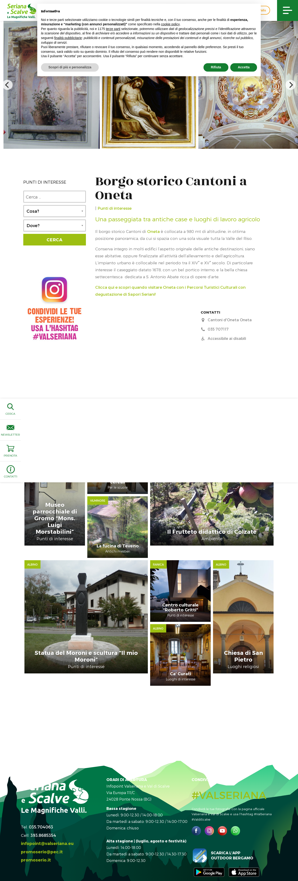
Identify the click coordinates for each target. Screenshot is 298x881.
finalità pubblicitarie (68, 38)
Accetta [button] (244, 67)
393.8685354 (43, 816)
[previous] (7, 85)
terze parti (113, 29)
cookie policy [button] (170, 24)
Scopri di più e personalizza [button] (69, 67)
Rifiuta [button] (216, 67)
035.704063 (41, 808)
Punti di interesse (115, 208)
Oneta (153, 231)
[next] (290, 85)
